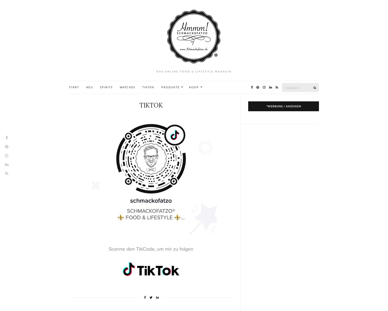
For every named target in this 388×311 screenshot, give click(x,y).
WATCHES (127, 87)
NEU (89, 87)
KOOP (194, 87)
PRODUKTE (170, 87)
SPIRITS (106, 87)
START (74, 87)
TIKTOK (148, 87)
